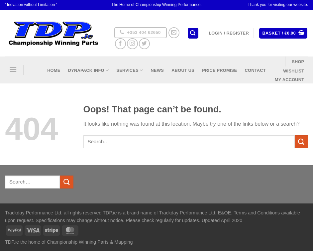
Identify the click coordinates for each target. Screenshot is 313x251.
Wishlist (293, 70)
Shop (298, 61)
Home (53, 70)
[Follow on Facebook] (120, 43)
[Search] (193, 33)
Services (129, 70)
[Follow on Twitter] (144, 43)
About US (182, 70)
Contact (255, 70)
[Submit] (301, 141)
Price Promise (219, 70)
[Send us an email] (173, 32)
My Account (289, 79)
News (157, 70)
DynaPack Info (88, 70)
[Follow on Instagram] (132, 43)
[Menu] (13, 69)
